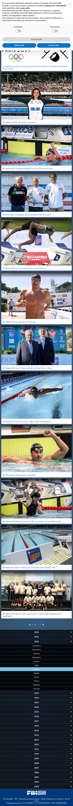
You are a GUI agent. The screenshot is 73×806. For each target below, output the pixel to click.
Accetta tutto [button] (53, 45)
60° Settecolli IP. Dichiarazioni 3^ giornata (19, 122)
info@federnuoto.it (13, 803)
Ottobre (36, 653)
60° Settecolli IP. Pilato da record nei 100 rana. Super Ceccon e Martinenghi (32, 521)
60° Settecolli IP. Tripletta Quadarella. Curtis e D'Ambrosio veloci (28, 168)
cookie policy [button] (25, 8)
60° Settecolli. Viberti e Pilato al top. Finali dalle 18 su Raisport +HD (29, 567)
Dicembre (36, 646)
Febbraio (36, 685)
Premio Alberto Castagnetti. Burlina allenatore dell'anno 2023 (27, 215)
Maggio (36, 673)
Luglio (36, 665)
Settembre (37, 657)
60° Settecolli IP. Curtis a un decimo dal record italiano (24, 268)
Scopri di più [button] (36, 39)
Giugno (36, 669)
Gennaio (36, 689)
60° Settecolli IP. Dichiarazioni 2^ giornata (19, 322)
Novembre (36, 649)
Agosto (36, 661)
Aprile (36, 677)
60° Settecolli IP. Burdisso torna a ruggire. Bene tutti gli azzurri (27, 421)
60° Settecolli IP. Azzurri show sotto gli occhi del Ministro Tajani (27, 368)
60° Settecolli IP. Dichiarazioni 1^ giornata (19, 475)
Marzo (36, 681)
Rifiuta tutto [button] (19, 45)
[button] (70, 4)
